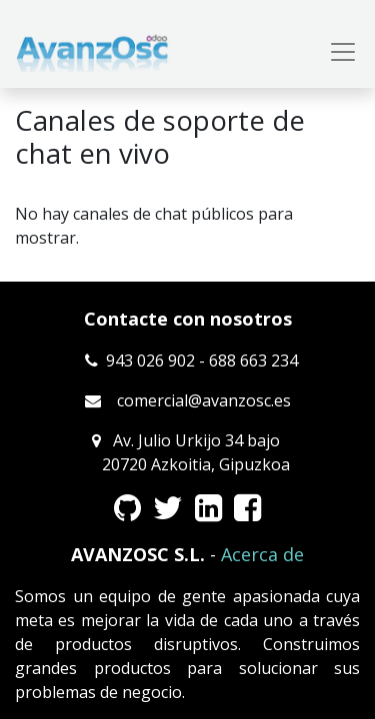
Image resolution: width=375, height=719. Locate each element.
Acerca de (262, 554)
